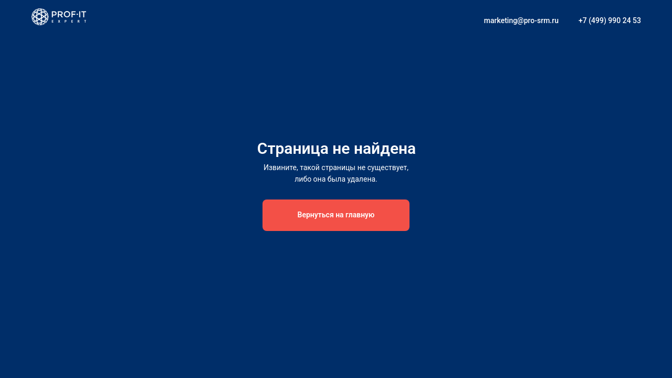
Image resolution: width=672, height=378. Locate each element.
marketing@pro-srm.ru (521, 20)
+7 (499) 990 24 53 (610, 20)
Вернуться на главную (336, 215)
